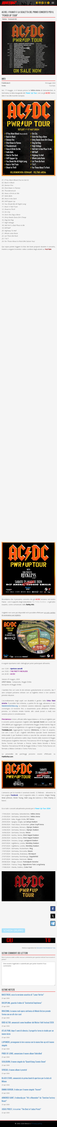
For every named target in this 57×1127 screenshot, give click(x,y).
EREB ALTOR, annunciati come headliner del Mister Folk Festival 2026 (28, 1022)
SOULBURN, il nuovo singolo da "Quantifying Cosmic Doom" (24, 1061)
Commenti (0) (12, 19)
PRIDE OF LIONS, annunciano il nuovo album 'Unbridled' (22, 1053)
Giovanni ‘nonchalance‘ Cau (45, 948)
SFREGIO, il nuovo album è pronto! (14, 1069)
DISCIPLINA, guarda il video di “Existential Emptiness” (22, 1002)
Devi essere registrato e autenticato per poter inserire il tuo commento (28, 974)
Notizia (4, 19)
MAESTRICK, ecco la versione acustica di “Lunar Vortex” (23, 994)
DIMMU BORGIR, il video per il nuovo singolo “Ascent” (21, 1089)
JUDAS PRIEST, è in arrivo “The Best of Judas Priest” (21, 1109)
